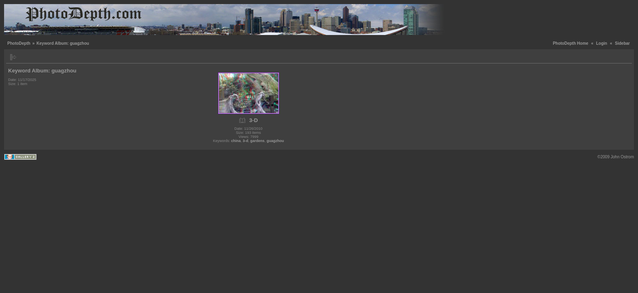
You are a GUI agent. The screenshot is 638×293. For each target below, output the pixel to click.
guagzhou (275, 141)
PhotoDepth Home (570, 43)
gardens (257, 141)
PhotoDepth (19, 43)
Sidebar (622, 43)
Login (601, 43)
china (236, 141)
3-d (246, 141)
